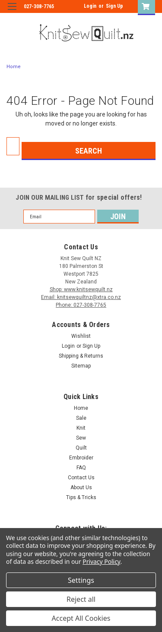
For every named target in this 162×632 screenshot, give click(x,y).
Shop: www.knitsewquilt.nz (81, 289)
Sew (81, 438)
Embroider (81, 458)
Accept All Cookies (81, 618)
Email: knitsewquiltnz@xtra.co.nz (81, 297)
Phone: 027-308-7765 (81, 305)
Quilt (81, 448)
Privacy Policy (101, 561)
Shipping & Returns (81, 356)
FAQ (81, 468)
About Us (81, 487)
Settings (81, 580)
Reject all (81, 599)
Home (13, 66)
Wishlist (81, 336)
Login (90, 6)
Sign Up (114, 6)
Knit (81, 428)
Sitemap (81, 366)
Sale (81, 418)
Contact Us (81, 478)
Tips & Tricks (81, 497)
